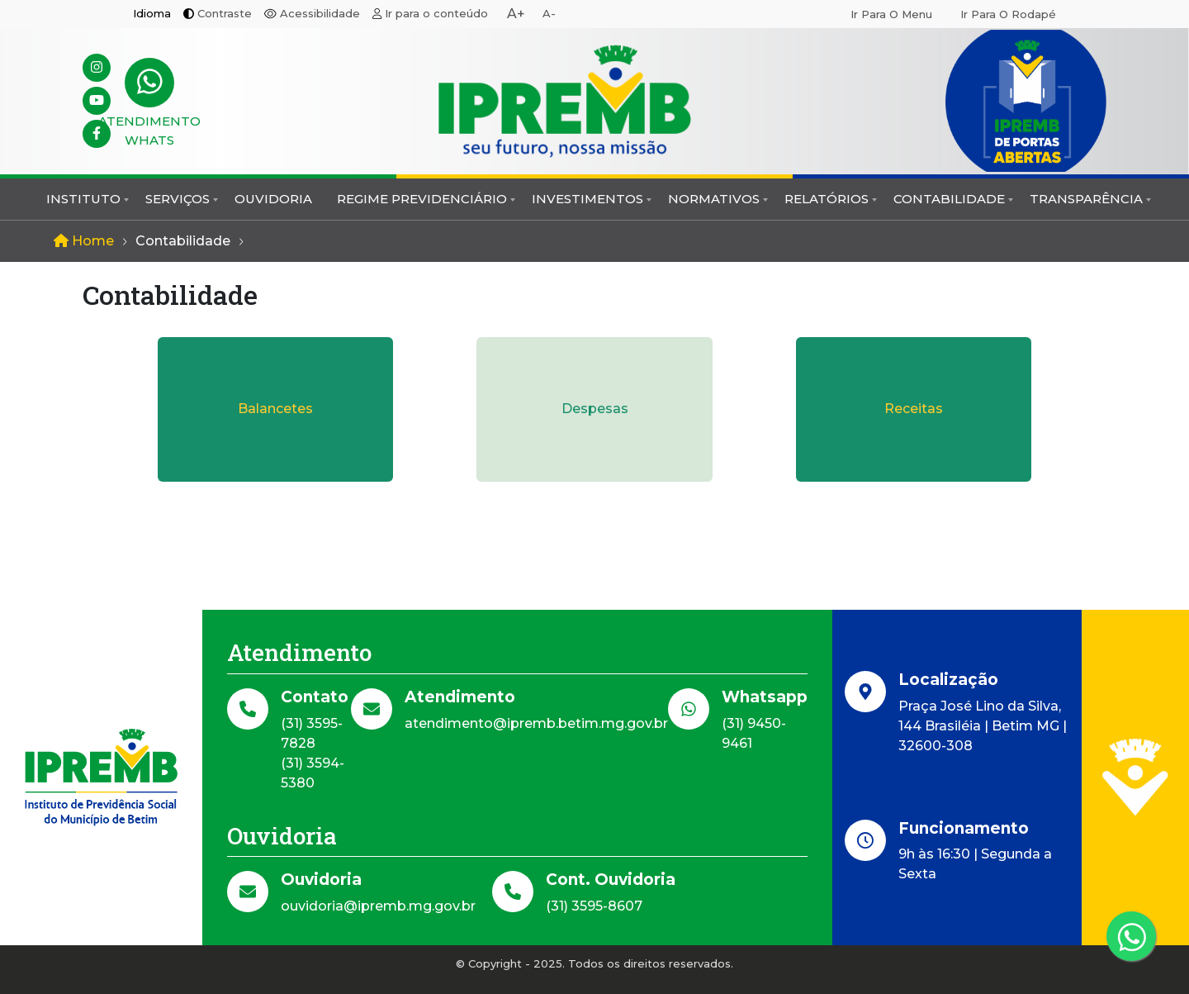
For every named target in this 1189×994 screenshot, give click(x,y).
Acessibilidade (320, 13)
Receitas (913, 408)
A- (549, 13)
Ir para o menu (891, 14)
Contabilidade (949, 199)
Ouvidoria (273, 199)
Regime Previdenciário (422, 199)
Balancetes (275, 408)
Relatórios (826, 199)
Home (84, 241)
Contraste (224, 13)
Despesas (594, 408)
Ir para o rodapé (1008, 14)
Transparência (1086, 199)
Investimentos (587, 199)
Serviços (177, 199)
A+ (516, 13)
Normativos (714, 199)
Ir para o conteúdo (436, 13)
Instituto (83, 199)
